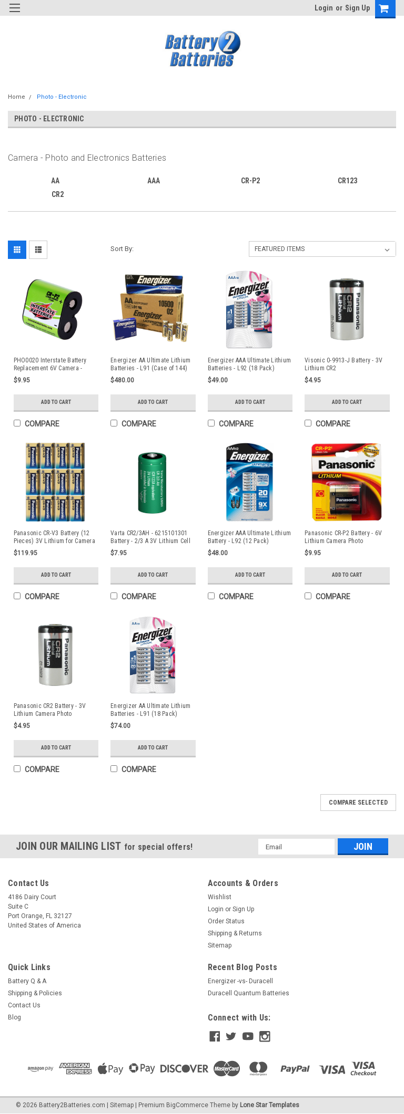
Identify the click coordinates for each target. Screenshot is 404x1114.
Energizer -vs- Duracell (240, 981)
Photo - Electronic (62, 96)
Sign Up (357, 8)
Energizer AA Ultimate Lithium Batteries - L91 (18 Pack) (150, 709)
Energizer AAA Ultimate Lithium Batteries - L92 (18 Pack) (249, 364)
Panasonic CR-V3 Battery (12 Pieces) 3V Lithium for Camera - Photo (54, 537)
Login (324, 8)
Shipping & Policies (35, 993)
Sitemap (219, 945)
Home (16, 96)
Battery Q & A (27, 981)
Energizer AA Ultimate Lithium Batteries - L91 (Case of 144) (150, 364)
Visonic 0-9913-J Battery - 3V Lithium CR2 (343, 364)
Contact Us (24, 1005)
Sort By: (122, 249)
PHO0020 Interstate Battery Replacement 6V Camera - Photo (50, 364)
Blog (14, 1017)
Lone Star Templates (269, 1103)
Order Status (226, 921)
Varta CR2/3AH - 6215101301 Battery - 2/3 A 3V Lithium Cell (150, 537)
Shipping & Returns (235, 933)
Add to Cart (56, 402)
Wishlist (219, 897)
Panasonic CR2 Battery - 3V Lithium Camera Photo (50, 709)
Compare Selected (358, 802)
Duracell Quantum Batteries (248, 993)
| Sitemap (120, 1103)
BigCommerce (187, 1103)
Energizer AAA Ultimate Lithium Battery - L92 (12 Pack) (249, 537)
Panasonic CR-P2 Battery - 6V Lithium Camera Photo (343, 537)
